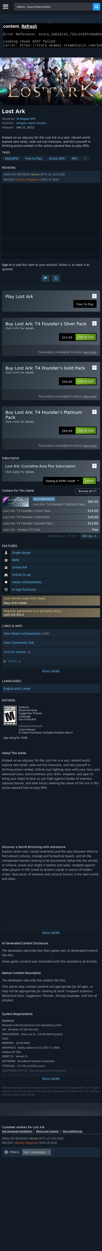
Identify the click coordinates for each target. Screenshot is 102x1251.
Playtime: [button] (69, 1161)
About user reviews (47, 1133)
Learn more (90, 354)
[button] (51, 180)
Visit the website (17, 654)
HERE (16, 330)
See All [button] (88, 538)
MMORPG (11, 161)
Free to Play (33, 161)
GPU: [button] (23, 1174)
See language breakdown (17, 1133)
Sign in (6, 267)
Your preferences (72, 1133)
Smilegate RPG (25, 121)
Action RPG (57, 161)
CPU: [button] (8, 1174)
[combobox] (53, 6)
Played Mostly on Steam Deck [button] (26, 1168)
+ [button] (85, 161)
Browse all (88, 493)
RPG (75, 161)
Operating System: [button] (68, 1168)
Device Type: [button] (44, 1174)
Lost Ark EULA (14, 617)
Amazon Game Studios (31, 125)
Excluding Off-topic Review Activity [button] (29, 1161)
